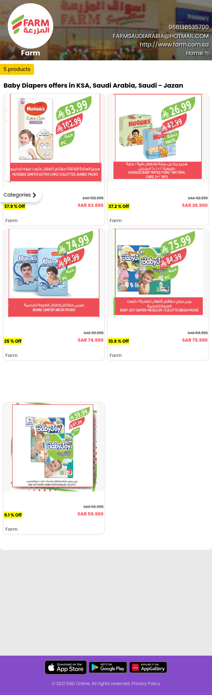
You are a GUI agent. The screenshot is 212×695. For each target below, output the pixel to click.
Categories (17, 194)
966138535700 (189, 27)
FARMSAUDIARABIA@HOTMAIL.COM (161, 36)
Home (197, 53)
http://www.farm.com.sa (174, 44)
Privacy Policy (146, 683)
